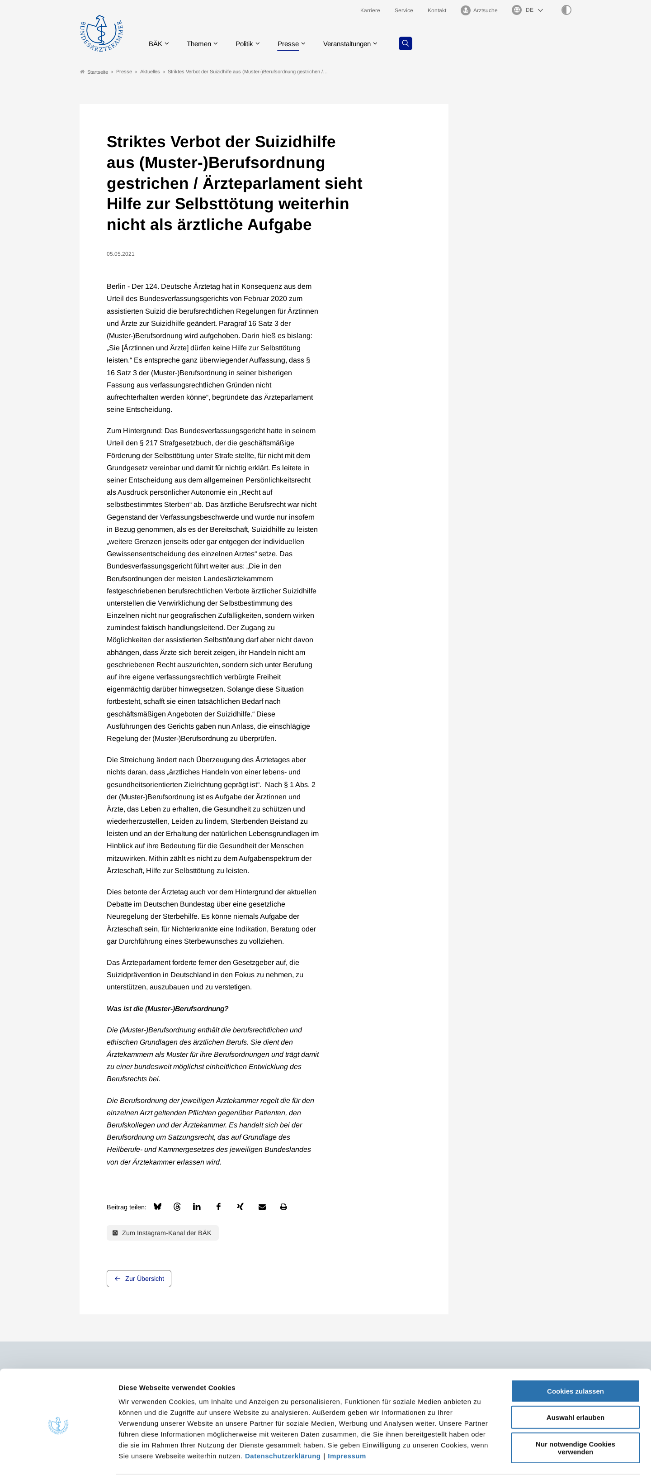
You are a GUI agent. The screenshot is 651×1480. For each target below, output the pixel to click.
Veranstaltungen (356, 43)
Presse (294, 43)
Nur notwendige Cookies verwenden (575, 1417)
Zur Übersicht (144, 1279)
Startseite (94, 72)
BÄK (156, 43)
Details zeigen (481, 1462)
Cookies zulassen (575, 1361)
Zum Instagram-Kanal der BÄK (162, 1233)
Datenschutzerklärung (283, 1425)
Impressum (347, 1425)
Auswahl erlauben (575, 1387)
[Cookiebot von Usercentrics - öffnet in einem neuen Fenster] (58, 1462)
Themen (201, 43)
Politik (249, 43)
